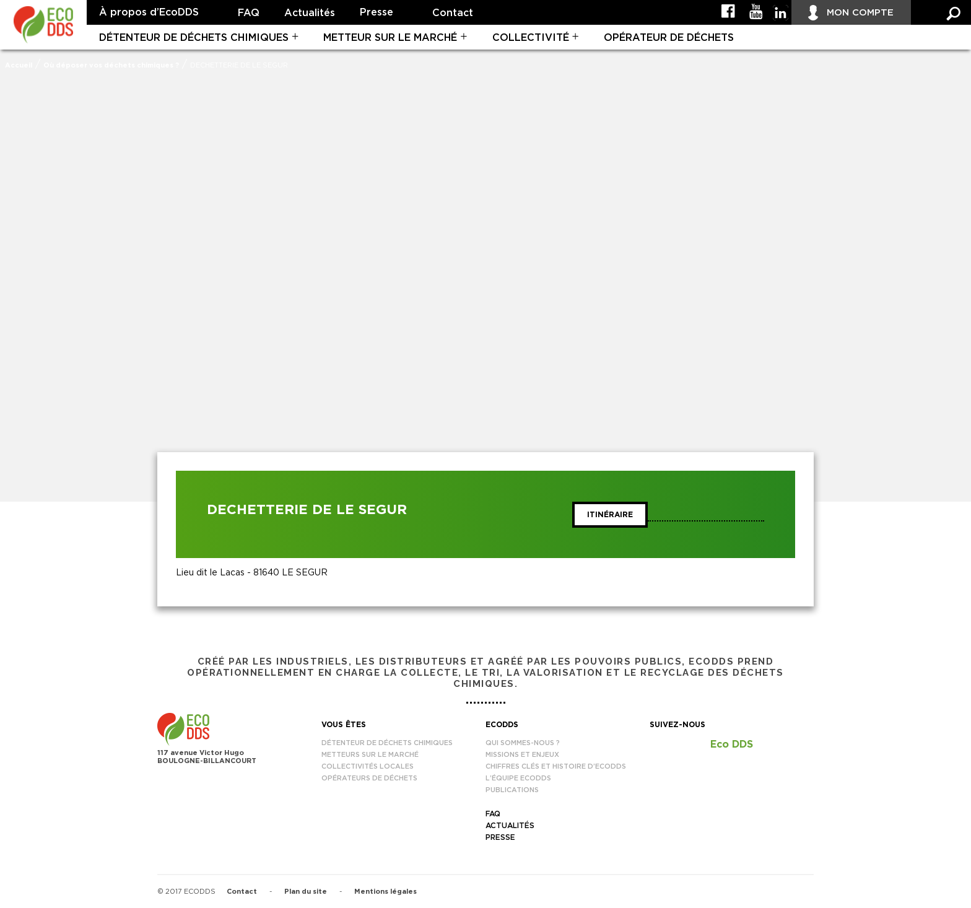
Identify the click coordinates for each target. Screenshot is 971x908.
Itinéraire (610, 514)
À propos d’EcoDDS (149, 12)
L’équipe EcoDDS (518, 778)
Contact (452, 13)
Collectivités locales (367, 766)
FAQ (248, 13)
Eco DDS (731, 744)
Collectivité (530, 38)
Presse (376, 12)
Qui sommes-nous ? (523, 743)
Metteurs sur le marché (370, 754)
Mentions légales (385, 891)
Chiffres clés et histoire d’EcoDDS (556, 766)
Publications (512, 790)
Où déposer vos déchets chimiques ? (111, 65)
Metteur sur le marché (390, 38)
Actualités (309, 13)
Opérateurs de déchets (369, 778)
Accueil (18, 65)
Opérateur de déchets (669, 38)
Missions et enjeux (522, 754)
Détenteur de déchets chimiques (194, 38)
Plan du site (305, 891)
